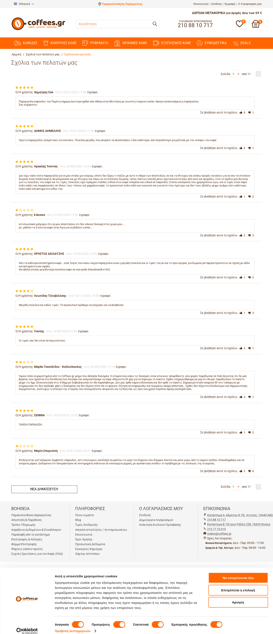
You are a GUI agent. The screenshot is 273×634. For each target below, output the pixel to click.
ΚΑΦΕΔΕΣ (25, 43)
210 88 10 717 (216, 519)
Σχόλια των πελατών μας (43, 54)
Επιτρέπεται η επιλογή (238, 585)
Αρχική (16, 54)
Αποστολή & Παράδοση (26, 520)
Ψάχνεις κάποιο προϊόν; (27, 549)
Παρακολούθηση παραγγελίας (31, 515)
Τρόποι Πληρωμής (23, 524)
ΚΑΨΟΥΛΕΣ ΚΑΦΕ (59, 43)
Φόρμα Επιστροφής (24, 544)
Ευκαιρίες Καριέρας (89, 549)
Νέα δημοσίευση (44, 489)
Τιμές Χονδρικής (86, 524)
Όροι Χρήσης (84, 539)
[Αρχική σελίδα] (38, 29)
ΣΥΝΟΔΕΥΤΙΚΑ (212, 43)
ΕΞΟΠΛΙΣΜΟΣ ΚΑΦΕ (172, 43)
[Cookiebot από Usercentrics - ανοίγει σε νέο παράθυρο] (27, 626)
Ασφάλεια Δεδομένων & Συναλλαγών (36, 529)
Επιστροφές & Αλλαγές (26, 539)
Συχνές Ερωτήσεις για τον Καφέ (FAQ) (37, 553)
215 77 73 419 (216, 529)
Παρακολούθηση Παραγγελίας (122, 4)
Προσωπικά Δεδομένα (90, 544)
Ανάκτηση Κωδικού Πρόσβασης (160, 524)
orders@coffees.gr (219, 533)
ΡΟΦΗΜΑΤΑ (95, 43)
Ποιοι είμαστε (84, 515)
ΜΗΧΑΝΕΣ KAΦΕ (130, 43)
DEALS (241, 43)
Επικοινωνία (200, 3)
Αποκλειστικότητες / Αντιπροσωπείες (101, 529)
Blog (78, 520)
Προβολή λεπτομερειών (73, 626)
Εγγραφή (230, 3)
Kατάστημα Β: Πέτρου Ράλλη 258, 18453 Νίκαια (238, 524)
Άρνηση (238, 597)
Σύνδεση (216, 3)
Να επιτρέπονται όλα (238, 572)
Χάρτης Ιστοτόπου (87, 553)
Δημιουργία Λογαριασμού (156, 520)
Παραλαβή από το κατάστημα (30, 534)
